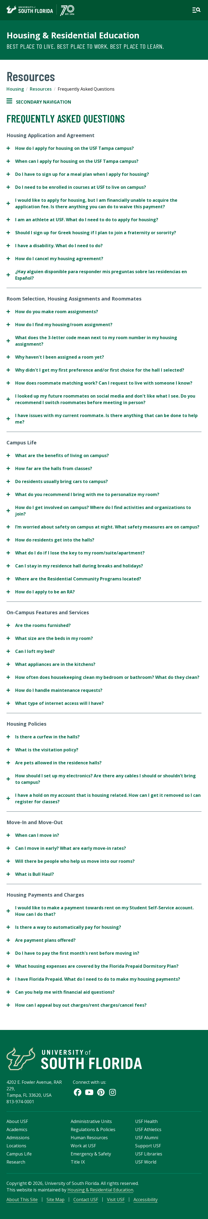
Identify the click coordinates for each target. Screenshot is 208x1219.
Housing (15, 89)
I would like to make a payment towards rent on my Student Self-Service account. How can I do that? (100, 910)
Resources (41, 89)
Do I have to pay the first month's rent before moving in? (72, 953)
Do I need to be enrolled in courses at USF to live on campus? (76, 187)
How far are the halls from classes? (49, 468)
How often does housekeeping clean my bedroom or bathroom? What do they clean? (102, 677)
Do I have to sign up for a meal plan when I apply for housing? (77, 174)
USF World (145, 1162)
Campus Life (19, 1154)
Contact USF (85, 1200)
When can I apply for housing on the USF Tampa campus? (72, 161)
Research (15, 1162)
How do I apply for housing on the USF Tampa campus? (70, 148)
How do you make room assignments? (52, 311)
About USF (17, 1121)
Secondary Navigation (38, 102)
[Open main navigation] (196, 10)
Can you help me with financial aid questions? (60, 992)
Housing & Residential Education (72, 35)
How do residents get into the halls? (50, 540)
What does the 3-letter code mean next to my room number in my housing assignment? (91, 340)
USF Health (146, 1121)
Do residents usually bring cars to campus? (57, 481)
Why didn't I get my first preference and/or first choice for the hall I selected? (95, 370)
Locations (16, 1146)
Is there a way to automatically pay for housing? (63, 927)
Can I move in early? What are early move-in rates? (66, 848)
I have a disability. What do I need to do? (54, 245)
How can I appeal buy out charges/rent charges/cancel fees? (76, 1005)
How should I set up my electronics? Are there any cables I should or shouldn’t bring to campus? (101, 778)
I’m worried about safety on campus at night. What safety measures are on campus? (102, 527)
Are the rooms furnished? (38, 625)
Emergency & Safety (91, 1154)
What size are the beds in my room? (49, 638)
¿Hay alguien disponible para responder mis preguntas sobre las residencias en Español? (96, 274)
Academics (16, 1129)
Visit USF (116, 1200)
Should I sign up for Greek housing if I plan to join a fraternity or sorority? (91, 232)
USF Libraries (148, 1154)
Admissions (18, 1138)
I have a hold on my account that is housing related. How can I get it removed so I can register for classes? (103, 798)
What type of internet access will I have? (55, 703)
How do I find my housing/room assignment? (59, 324)
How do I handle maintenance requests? (54, 690)
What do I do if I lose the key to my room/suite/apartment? (75, 553)
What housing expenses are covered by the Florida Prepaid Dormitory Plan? (92, 966)
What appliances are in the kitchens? (50, 664)
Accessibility (146, 1200)
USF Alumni (146, 1138)
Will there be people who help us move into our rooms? (70, 861)
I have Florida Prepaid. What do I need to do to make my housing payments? (93, 979)
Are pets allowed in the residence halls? (54, 762)
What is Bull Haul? (30, 874)
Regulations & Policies (93, 1129)
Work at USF (83, 1146)
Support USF (148, 1146)
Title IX (78, 1162)
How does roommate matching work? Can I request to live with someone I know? (99, 383)
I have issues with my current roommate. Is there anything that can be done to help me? (102, 418)
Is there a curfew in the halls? (43, 737)
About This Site (22, 1200)
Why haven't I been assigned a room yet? (55, 357)
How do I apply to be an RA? (40, 592)
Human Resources (89, 1138)
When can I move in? (32, 835)
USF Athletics (148, 1129)
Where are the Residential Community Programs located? (73, 579)
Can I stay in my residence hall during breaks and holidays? (74, 566)
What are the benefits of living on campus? (57, 455)
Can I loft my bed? (30, 651)
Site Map (55, 1200)
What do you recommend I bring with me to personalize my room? (82, 494)
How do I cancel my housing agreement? (54, 258)
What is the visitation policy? (42, 749)
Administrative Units (91, 1121)
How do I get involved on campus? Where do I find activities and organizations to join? (98, 510)
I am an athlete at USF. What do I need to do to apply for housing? (82, 219)
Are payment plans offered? (41, 940)
